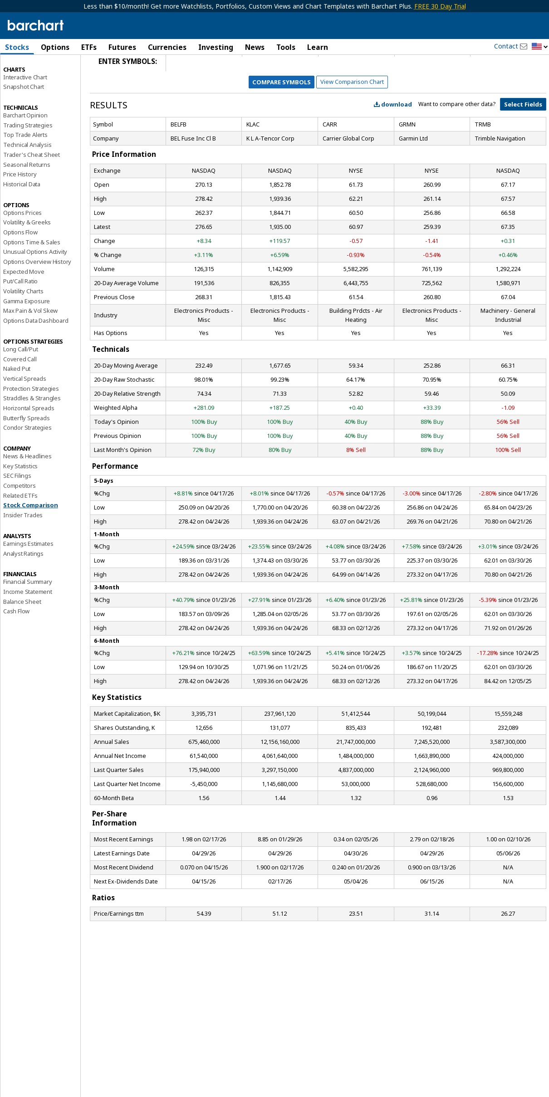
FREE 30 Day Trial (440, 6)
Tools (285, 47)
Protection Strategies (31, 421)
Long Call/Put (20, 382)
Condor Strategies (27, 460)
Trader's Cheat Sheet (31, 187)
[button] (540, 47)
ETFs (89, 47)
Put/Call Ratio (20, 314)
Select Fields (523, 137)
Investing (215, 47)
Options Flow (20, 265)
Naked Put (16, 401)
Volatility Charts (23, 324)
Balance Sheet (22, 634)
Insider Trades (23, 548)
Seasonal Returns (26, 197)
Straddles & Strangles (32, 431)
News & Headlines (27, 489)
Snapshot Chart (23, 119)
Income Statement (27, 624)
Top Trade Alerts (25, 167)
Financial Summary (27, 614)
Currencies (167, 47)
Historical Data (21, 217)
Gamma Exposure (26, 333)
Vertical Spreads (24, 411)
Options (55, 47)
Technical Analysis (27, 177)
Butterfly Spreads (26, 450)
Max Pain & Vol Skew (30, 343)
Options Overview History (37, 294)
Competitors (19, 518)
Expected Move (23, 304)
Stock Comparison (30, 538)
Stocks (17, 47)
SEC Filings (17, 508)
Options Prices (22, 245)
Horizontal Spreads (28, 441)
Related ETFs (20, 528)
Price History (19, 207)
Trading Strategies (27, 157)
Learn (317, 47)
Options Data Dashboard (36, 353)
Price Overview (23, 71)
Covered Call (20, 391)
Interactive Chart (25, 109)
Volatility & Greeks (27, 255)
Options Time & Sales (31, 274)
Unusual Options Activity (35, 284)
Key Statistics (20, 498)
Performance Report (30, 81)
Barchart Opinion (25, 148)
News (255, 47)
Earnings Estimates (28, 576)
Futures (122, 47)
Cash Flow (16, 644)
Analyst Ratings (23, 586)
